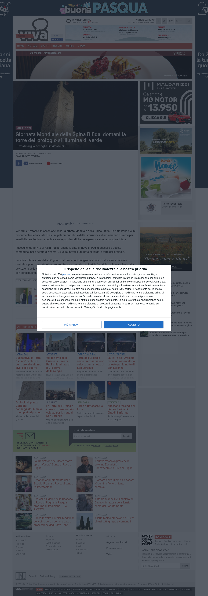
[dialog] (104, 298)
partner (66, 274)
